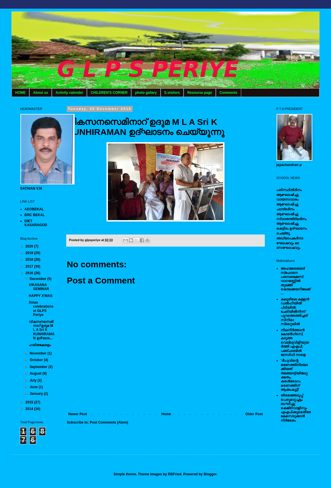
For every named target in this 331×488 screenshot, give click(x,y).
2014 (30, 409)
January (37, 394)
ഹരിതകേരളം (40, 345)
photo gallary (146, 93)
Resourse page (199, 93)
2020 (30, 246)
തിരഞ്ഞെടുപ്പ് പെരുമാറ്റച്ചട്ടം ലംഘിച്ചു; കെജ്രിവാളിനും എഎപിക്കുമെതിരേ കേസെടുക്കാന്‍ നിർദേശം (296, 407)
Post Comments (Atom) (109, 422)
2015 (30, 402)
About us (40, 93)
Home (166, 414)
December (38, 279)
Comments (228, 93)
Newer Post (77, 414)
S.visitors (172, 93)
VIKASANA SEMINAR (39, 287)
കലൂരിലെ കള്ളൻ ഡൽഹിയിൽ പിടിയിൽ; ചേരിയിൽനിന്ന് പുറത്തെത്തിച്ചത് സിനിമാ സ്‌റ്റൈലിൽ (295, 311)
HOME (20, 93)
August (36, 373)
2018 (30, 260)
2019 (30, 253)
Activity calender (69, 93)
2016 (30, 273)
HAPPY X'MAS (40, 296)
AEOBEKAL (34, 209)
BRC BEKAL (34, 215)
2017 (30, 266)
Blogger (209, 474)
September (39, 367)
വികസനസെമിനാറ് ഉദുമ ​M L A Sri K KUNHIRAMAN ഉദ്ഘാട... (41, 330)
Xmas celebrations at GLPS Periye (41, 308)
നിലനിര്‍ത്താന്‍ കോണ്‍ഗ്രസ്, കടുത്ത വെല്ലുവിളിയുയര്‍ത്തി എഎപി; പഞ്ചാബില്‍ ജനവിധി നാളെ (295, 342)
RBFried (174, 474)
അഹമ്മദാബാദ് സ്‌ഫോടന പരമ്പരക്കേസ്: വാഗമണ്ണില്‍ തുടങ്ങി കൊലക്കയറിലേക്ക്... (295, 280)
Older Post (254, 414)
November (38, 353)
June (34, 387)
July (33, 380)
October (37, 360)
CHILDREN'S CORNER (109, 93)
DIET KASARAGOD (35, 223)
